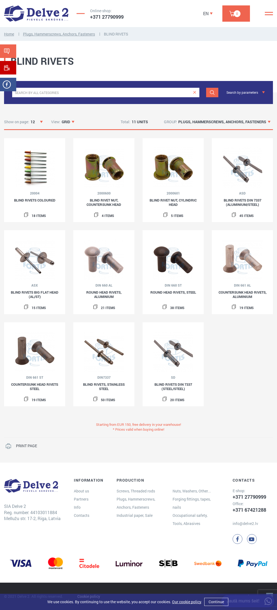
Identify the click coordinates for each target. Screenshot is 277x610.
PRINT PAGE (26, 445)
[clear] (194, 92)
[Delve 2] (36, 13)
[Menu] (269, 13)
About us (81, 491)
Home (9, 34)
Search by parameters (242, 92)
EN (206, 13)
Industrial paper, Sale (135, 515)
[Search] (212, 92)
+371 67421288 (249, 510)
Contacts (81, 515)
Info (77, 507)
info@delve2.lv (245, 523)
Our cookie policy (186, 601)
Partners (81, 499)
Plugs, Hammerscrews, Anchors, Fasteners (59, 34)
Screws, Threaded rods (136, 491)
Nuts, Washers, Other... (192, 491)
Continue (216, 601)
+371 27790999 (107, 17)
